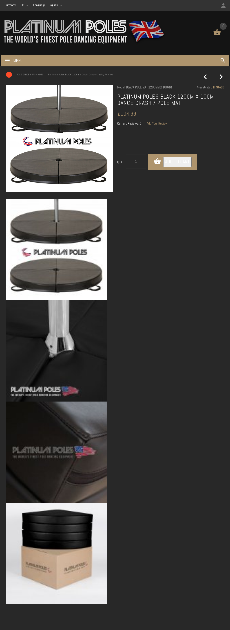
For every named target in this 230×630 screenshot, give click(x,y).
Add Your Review (157, 123)
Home (9, 75)
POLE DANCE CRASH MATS (30, 74)
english (55, 5)
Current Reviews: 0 (129, 123)
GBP (24, 5)
